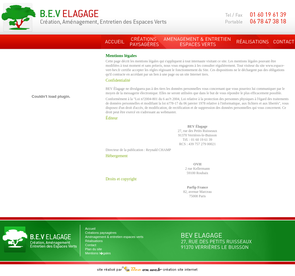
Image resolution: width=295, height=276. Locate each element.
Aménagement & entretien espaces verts (114, 237)
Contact (90, 245)
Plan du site (93, 249)
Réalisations (94, 241)
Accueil (90, 228)
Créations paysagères (101, 232)
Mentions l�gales (98, 253)
